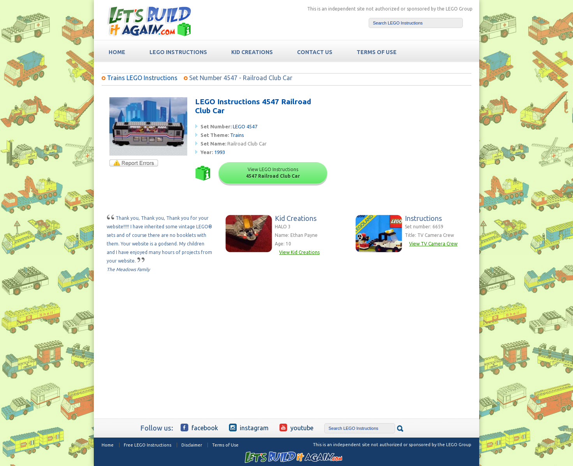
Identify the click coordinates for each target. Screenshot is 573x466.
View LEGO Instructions (273, 173)
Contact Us (314, 52)
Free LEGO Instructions (147, 445)
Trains (237, 135)
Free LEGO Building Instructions (149, 21)
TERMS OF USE (377, 52)
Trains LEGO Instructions (142, 77)
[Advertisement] (411, 145)
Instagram (249, 427)
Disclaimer (191, 445)
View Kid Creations (299, 252)
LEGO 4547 (245, 126)
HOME (117, 52)
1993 (219, 152)
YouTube (296, 427)
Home (108, 445)
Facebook (199, 427)
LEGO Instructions (178, 52)
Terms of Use (225, 445)
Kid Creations (252, 52)
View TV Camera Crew (433, 243)
